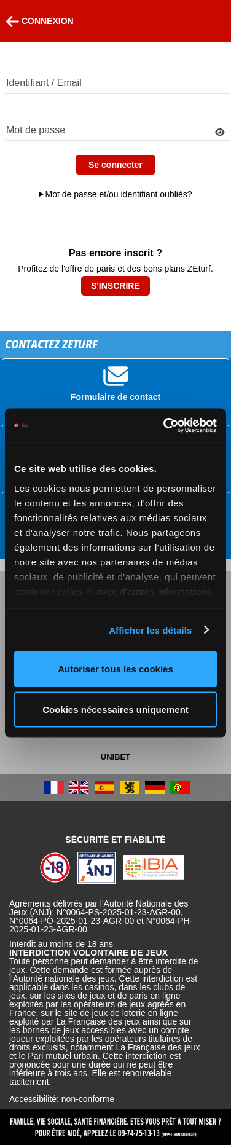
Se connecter (115, 165)
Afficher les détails (150, 629)
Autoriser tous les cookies (115, 669)
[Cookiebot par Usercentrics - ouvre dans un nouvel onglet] (164, 425)
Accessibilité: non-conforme (61, 1099)
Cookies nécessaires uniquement (115, 709)
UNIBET (115, 756)
